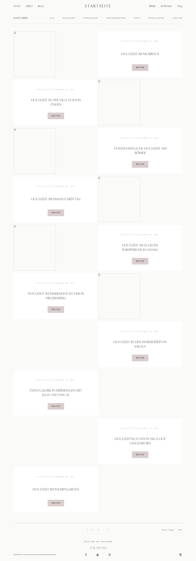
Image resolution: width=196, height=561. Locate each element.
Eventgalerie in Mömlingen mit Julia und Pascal (56, 393)
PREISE (152, 6)
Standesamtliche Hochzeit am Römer (140, 151)
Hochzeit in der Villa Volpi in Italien (56, 102)
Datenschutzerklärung (42, 554)
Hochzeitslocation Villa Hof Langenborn (140, 441)
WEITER (140, 67)
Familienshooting (116, 18)
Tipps (137, 18)
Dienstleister (156, 18)
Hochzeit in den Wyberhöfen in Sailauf (140, 344)
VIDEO (29, 6)
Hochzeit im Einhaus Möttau (56, 199)
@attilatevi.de (98, 548)
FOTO (17, 6)
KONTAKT (166, 6)
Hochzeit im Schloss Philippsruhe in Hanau (140, 248)
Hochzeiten (69, 18)
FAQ (180, 6)
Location (177, 18)
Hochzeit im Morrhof (140, 54)
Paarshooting (90, 18)
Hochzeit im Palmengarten (56, 489)
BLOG (41, 6)
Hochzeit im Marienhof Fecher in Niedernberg (56, 296)
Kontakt (53, 554)
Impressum (30, 554)
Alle (52, 18)
